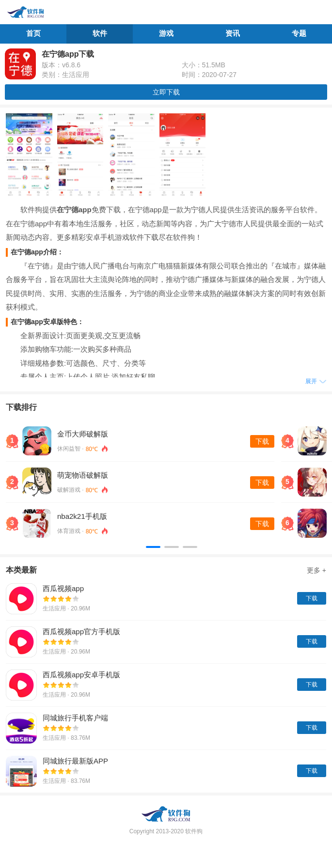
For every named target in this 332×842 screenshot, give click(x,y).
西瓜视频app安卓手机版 (81, 674)
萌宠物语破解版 (82, 475)
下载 (262, 441)
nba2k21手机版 (82, 516)
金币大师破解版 (82, 434)
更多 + (316, 570)
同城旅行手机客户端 (75, 718)
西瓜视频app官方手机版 (81, 631)
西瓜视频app (63, 588)
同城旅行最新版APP (75, 761)
